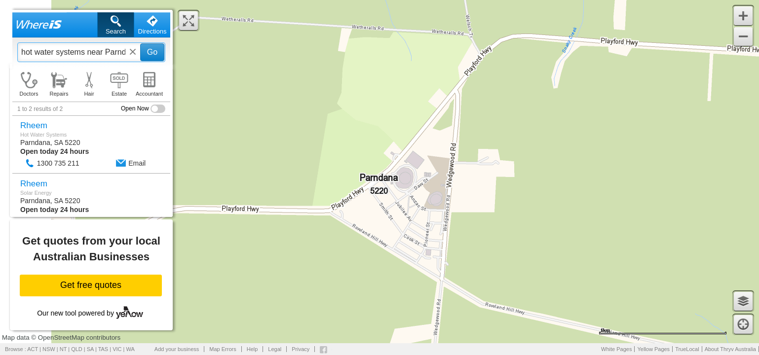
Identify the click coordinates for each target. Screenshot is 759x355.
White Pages (616, 349)
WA (130, 349)
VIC (117, 349)
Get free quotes (90, 285)
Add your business (176, 349)
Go (152, 52)
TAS (103, 349)
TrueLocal (687, 349)
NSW (48, 349)
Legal (274, 349)
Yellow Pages (653, 349)
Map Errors (222, 349)
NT (63, 349)
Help (252, 349)
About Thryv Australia (730, 349)
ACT (32, 349)
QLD (76, 349)
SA (90, 349)
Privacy (300, 349)
